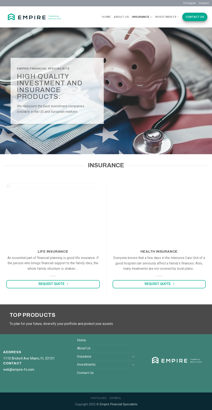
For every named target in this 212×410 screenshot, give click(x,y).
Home (106, 16)
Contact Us (195, 16)
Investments (167, 17)
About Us (121, 16)
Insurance (142, 17)
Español (204, 3)
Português (189, 3)
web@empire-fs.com (18, 370)
